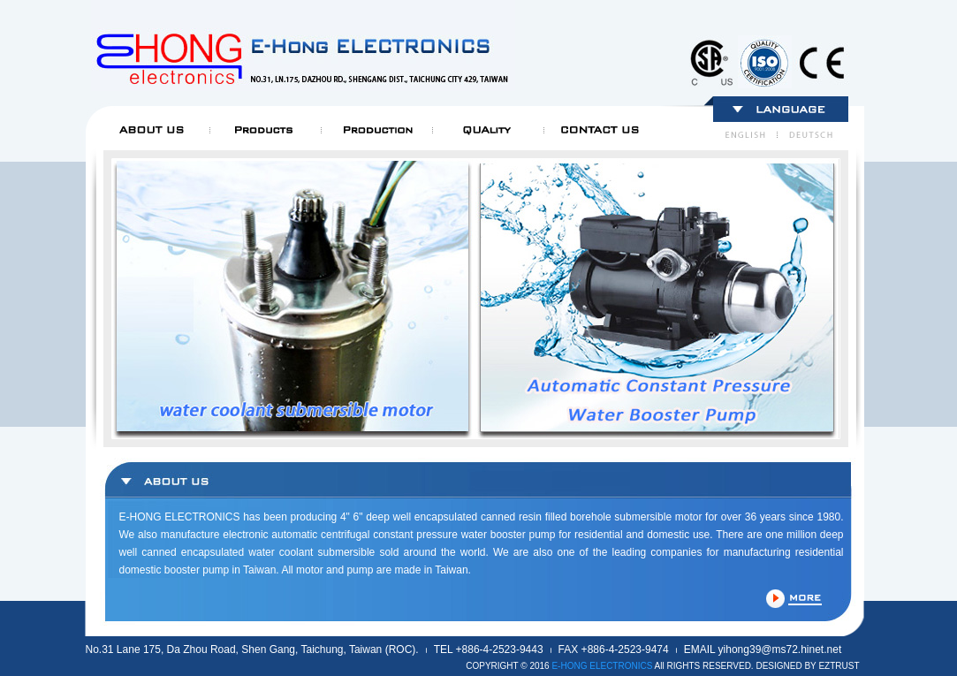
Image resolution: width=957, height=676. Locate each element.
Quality (487, 129)
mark (710, 61)
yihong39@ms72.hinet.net (780, 649)
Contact (598, 129)
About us (153, 129)
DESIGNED (778, 666)
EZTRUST (838, 666)
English (749, 135)
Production (375, 129)
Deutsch (809, 135)
